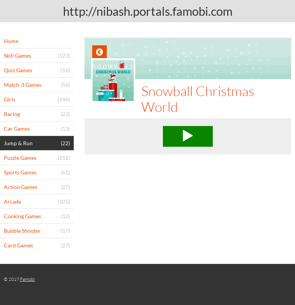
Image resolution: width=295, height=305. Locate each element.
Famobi (27, 279)
